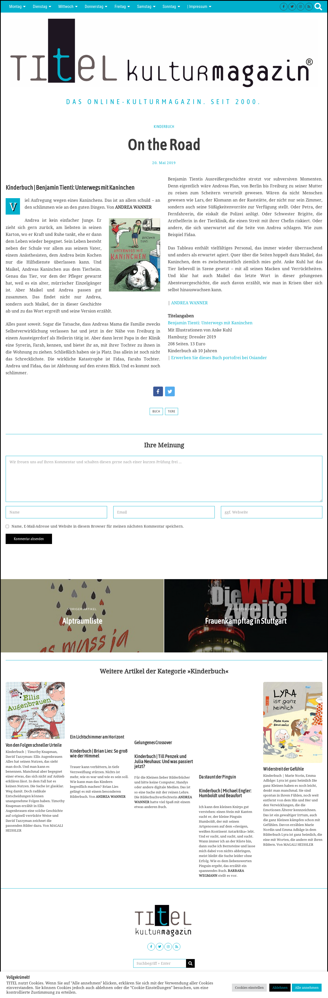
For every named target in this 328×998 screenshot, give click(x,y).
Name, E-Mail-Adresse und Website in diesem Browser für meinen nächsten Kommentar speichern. (98, 526)
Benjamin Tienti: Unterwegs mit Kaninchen (210, 323)
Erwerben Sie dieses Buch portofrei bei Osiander (219, 357)
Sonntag (169, 6)
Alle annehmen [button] (307, 987)
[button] (190, 963)
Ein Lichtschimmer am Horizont (97, 737)
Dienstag (40, 6)
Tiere (171, 411)
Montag (15, 6)
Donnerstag (94, 6)
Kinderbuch (164, 127)
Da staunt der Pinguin (217, 777)
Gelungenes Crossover (153, 742)
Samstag (144, 6)
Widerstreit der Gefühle (283, 769)
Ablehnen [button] (280, 987)
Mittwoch (66, 6)
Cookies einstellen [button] (249, 987)
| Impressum (197, 6)
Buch (156, 411)
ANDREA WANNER (189, 303)
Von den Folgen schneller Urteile (33, 745)
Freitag (120, 6)
